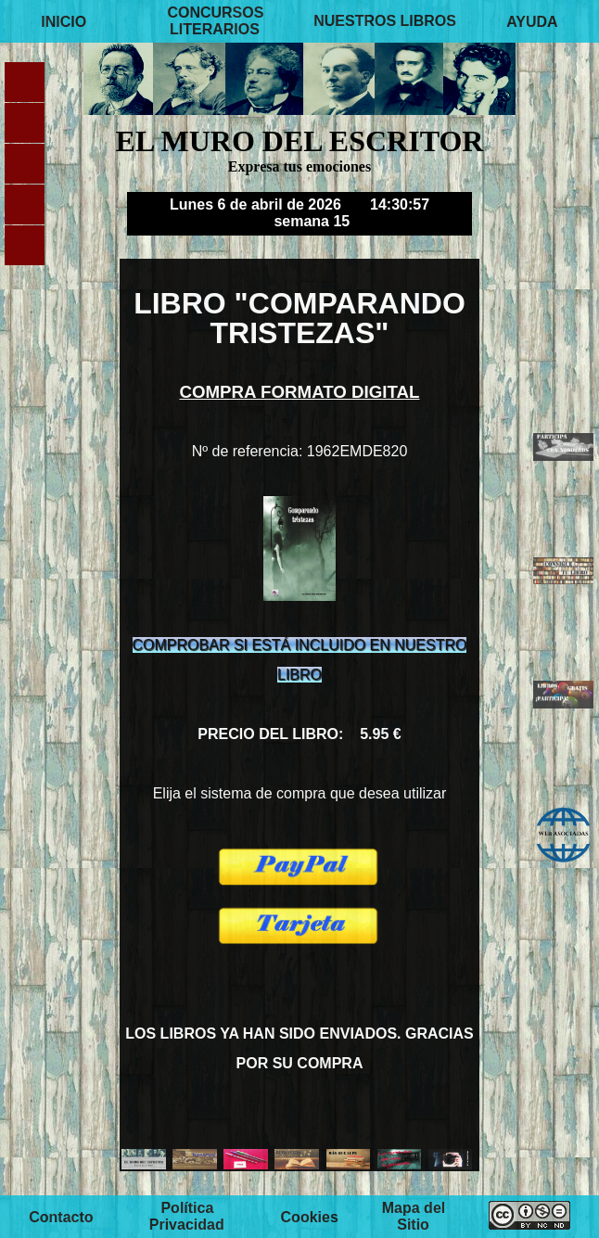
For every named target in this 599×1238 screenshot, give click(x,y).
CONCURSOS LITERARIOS (215, 21)
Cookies (309, 1216)
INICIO (63, 21)
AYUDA (531, 21)
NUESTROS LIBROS (384, 21)
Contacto (61, 1216)
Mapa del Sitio (413, 1216)
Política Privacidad (186, 1216)
